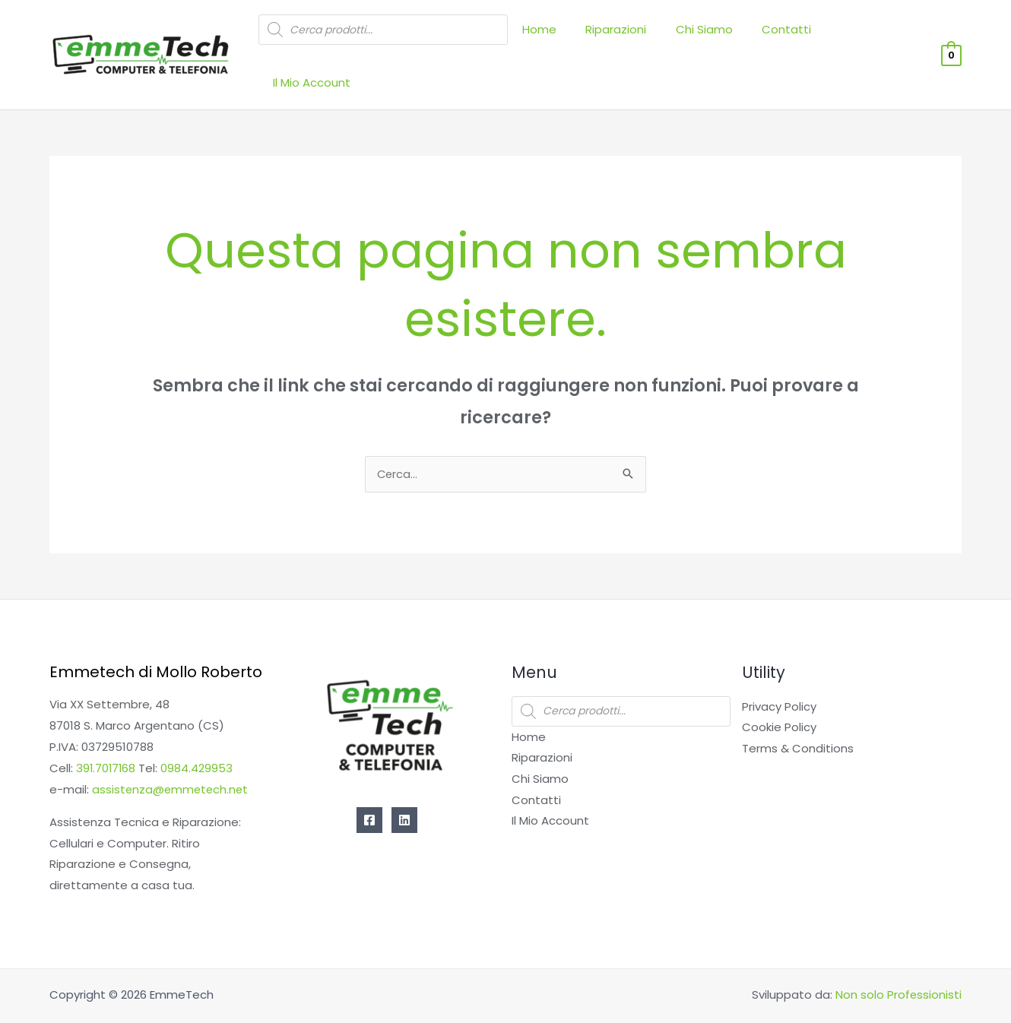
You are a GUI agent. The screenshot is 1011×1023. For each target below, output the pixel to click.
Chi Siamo (713, 37)
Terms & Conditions (798, 711)
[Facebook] (369, 783)
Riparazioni (631, 37)
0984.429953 (199, 731)
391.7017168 (107, 731)
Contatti (789, 37)
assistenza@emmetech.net (172, 752)
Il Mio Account (875, 37)
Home (561, 37)
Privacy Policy (779, 669)
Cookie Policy (779, 690)
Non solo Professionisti (898, 957)
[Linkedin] (404, 783)
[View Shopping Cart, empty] (951, 35)
